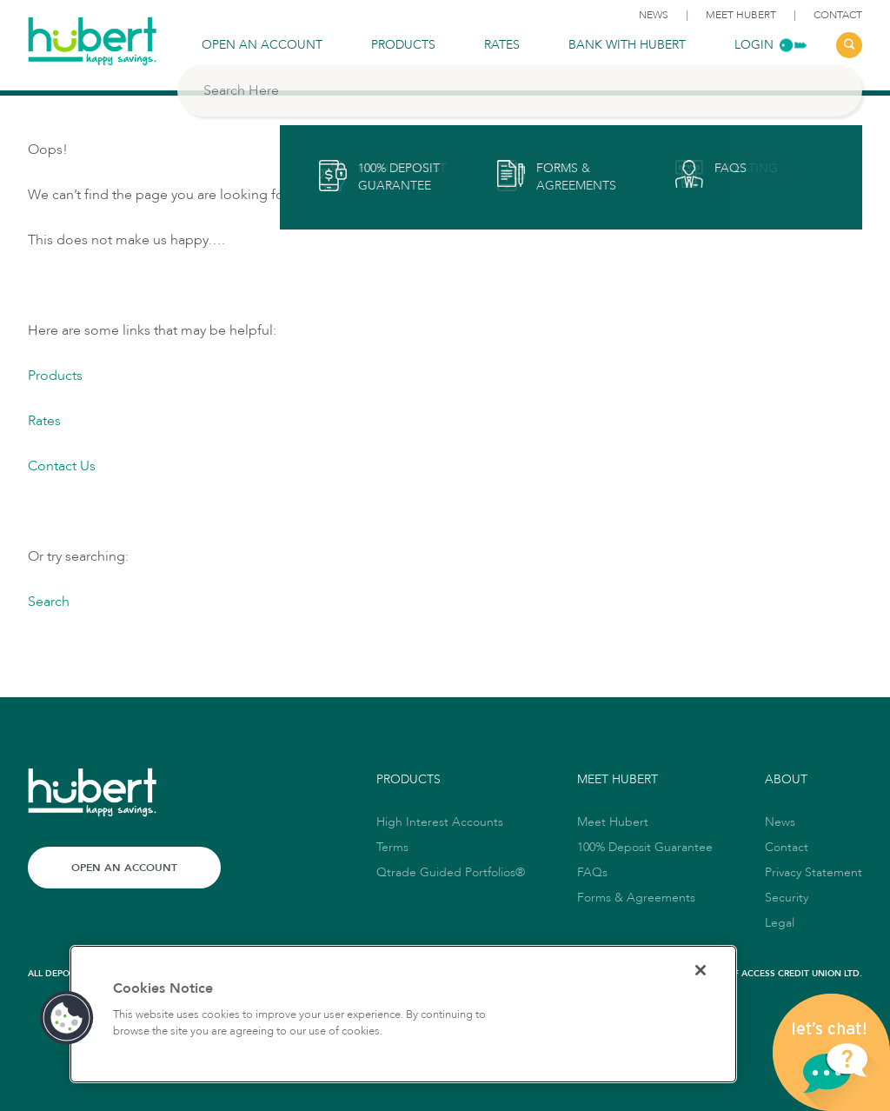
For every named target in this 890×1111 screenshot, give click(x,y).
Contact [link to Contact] (838, 15)
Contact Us (62, 466)
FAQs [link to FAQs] (592, 872)
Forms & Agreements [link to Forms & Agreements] (636, 897)
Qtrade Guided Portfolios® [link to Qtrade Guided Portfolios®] (450, 872)
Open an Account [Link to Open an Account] (124, 868)
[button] (67, 1018)
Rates (44, 420)
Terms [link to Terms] (392, 847)
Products (55, 375)
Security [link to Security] (786, 897)
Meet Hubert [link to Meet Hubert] (741, 15)
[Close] (700, 970)
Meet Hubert (617, 779)
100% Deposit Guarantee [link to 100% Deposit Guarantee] (645, 847)
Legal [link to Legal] (779, 923)
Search (49, 601)
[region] (403, 1014)
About (786, 779)
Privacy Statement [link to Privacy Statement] (813, 872)
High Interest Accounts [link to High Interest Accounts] (439, 822)
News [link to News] (653, 15)
